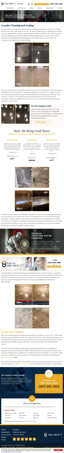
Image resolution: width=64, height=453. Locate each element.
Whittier (49, 415)
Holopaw (35, 413)
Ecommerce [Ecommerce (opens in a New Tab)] (53, 447)
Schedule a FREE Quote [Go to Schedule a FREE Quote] (42, 4)
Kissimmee (36, 418)
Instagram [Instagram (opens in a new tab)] (14, 439)
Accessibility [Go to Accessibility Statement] (4, 447)
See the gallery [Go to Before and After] (41, 122)
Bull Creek (7, 415)
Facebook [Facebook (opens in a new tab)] (18, 439)
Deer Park (22, 413)
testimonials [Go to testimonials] (8, 357)
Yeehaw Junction (52, 418)
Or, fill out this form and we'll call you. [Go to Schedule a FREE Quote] (49, 390)
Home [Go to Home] (3, 430)
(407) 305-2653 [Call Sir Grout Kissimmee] (56, 4)
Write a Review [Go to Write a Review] (29, 4)
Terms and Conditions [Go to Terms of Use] (21, 447)
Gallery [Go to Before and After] (31, 8)
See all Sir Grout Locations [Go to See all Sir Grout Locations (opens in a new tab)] (29, 421)
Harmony (21, 418)
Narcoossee (50, 413)
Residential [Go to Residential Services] (10, 8)
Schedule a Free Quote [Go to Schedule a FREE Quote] (54, 266)
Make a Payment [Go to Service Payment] (19, 432)
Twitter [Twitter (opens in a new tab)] (22, 439)
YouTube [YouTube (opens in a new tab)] (26, 439)
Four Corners (22, 415)
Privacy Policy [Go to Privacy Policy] (11, 447)
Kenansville (36, 415)
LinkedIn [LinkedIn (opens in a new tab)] (30, 439)
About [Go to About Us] (40, 8)
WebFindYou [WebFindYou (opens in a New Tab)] (60, 447)
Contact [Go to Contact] (60, 8)
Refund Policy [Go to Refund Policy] (30, 447)
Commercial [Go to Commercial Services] (21, 8)
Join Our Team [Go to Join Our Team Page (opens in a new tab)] (18, 435)
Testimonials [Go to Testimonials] (50, 8)
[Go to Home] (12, 3)
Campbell (8, 418)
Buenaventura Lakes (10, 413)
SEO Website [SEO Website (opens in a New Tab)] (47, 447)
